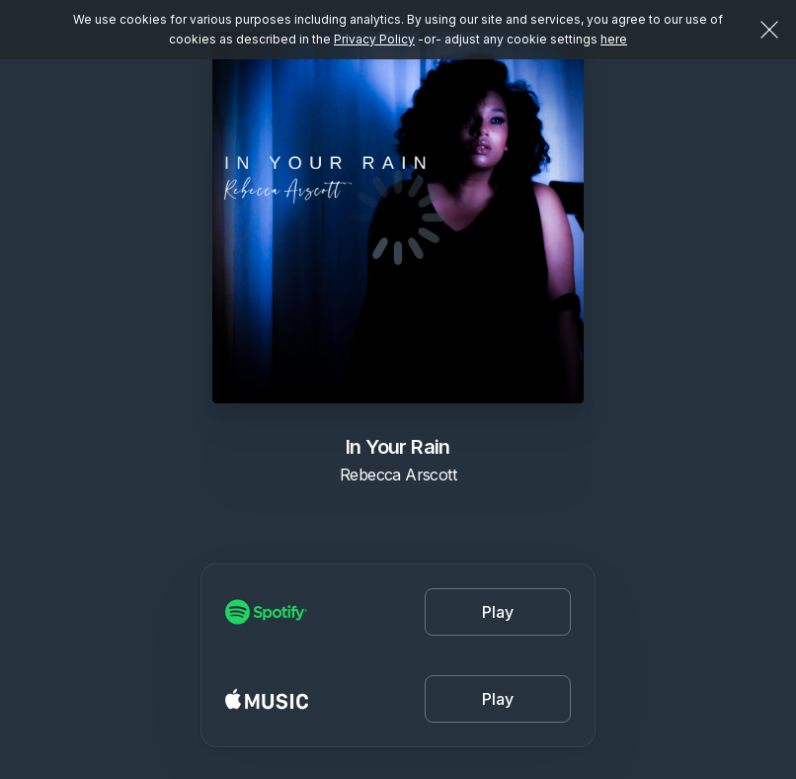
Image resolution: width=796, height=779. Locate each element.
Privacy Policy (374, 39)
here (613, 39)
